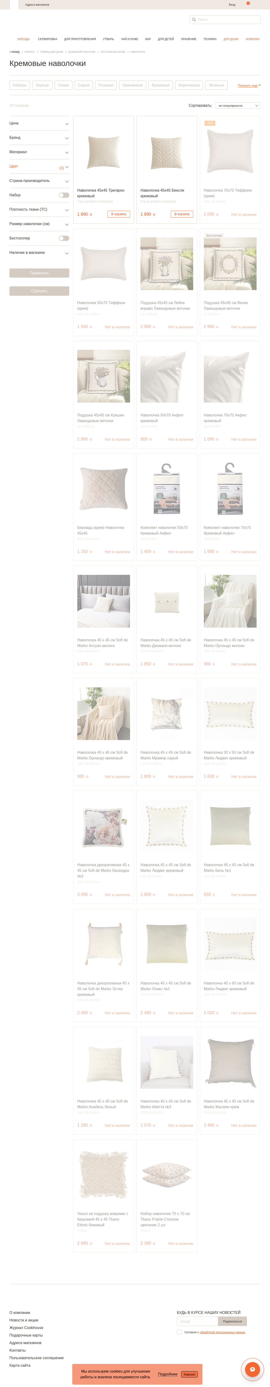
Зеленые (217, 85)
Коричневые (190, 85)
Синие (63, 85)
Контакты (17, 1350)
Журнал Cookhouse (26, 1328)
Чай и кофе (129, 39)
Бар (148, 39)
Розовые (106, 85)
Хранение (188, 39)
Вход (232, 4)
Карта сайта (19, 1365)
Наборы (20, 85)
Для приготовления (80, 39)
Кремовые (161, 85)
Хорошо (189, 1374)
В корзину (118, 214)
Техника (210, 39)
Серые (84, 85)
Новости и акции (23, 1320)
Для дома (231, 39)
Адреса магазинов (37, 4)
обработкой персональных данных (222, 1332)
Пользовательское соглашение (36, 1358)
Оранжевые (133, 85)
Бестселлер (36, 238)
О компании (19, 1313)
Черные (42, 85)
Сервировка (47, 39)
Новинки (253, 39)
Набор (36, 195)
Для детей (166, 39)
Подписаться (232, 1321)
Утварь (108, 39)
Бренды (24, 39)
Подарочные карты (26, 1335)
